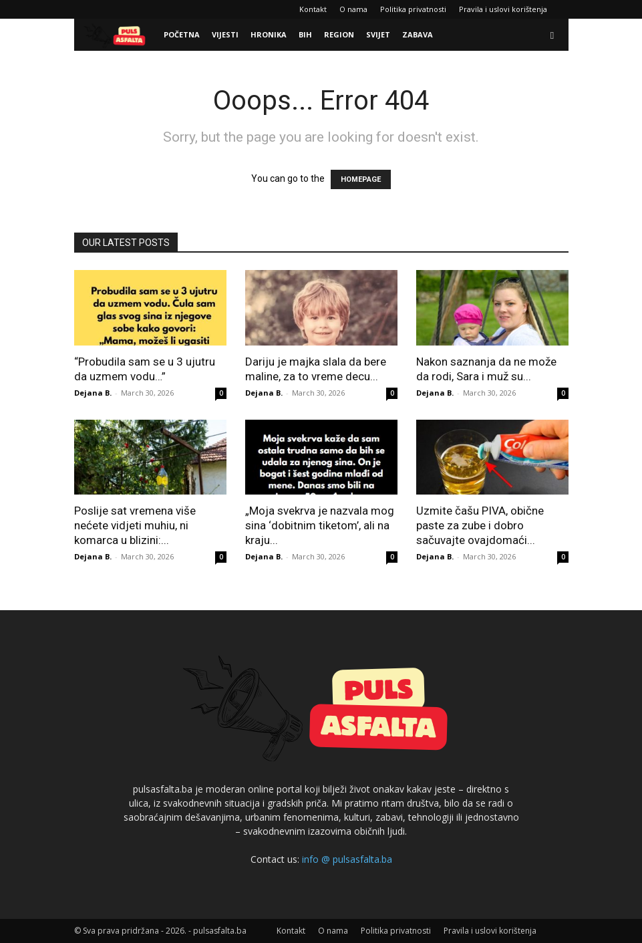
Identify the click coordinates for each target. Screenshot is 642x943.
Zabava (417, 34)
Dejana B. (93, 393)
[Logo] (116, 35)
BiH (305, 34)
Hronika (269, 34)
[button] (552, 35)
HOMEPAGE (361, 179)
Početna (182, 34)
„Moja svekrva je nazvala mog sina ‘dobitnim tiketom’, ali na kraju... (319, 525)
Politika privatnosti (413, 9)
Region (339, 34)
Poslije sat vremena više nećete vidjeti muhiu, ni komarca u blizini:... (135, 525)
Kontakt (313, 9)
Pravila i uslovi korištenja (503, 9)
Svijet (378, 34)
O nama (353, 9)
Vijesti (225, 34)
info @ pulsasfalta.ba (347, 859)
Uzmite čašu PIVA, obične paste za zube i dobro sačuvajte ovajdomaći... (480, 525)
